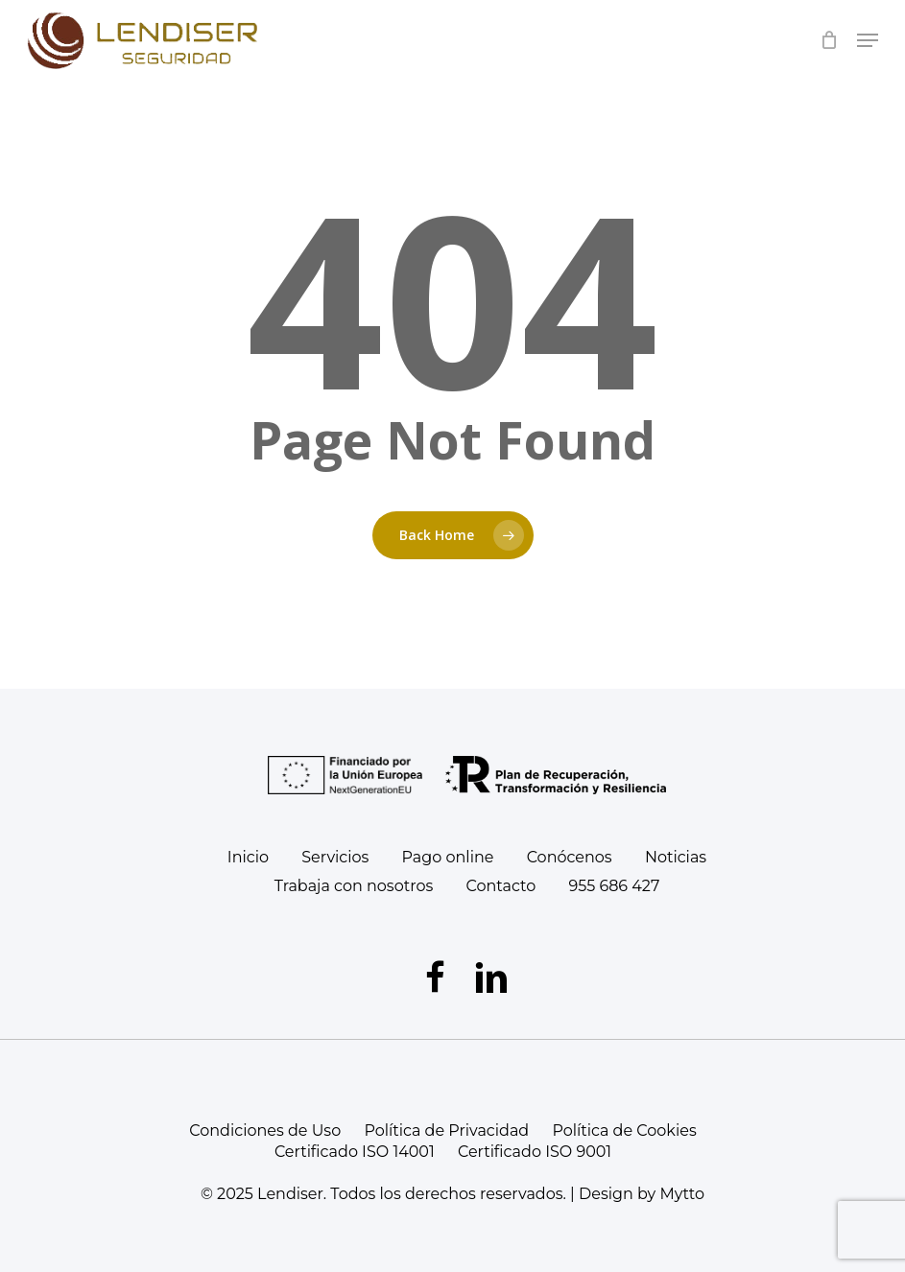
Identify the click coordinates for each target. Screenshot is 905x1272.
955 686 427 (613, 886)
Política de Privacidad (446, 1130)
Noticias (675, 857)
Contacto (500, 886)
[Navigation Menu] (867, 40)
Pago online (448, 857)
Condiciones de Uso (265, 1130)
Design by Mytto (641, 1194)
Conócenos (569, 857)
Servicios (335, 857)
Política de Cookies (624, 1130)
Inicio (248, 857)
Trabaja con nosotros (354, 886)
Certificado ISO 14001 (354, 1151)
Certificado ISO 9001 (534, 1151)
